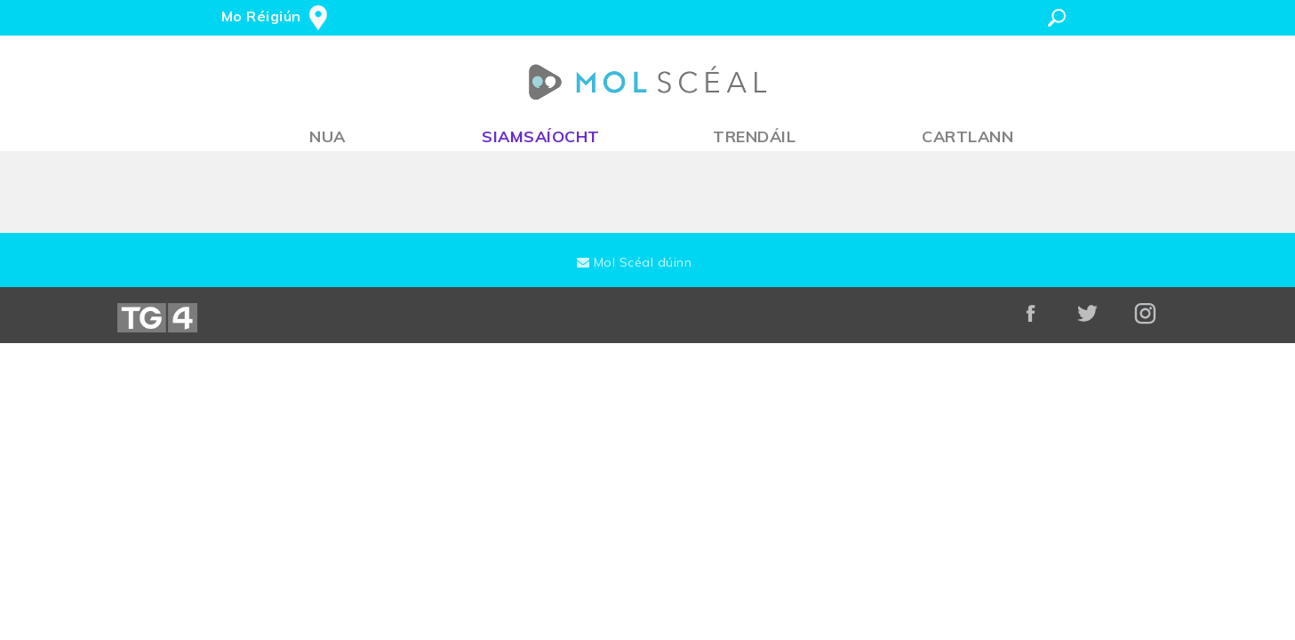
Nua (327, 136)
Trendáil (754, 136)
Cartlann (967, 136)
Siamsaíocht (541, 136)
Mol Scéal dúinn (634, 262)
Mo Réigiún (261, 16)
